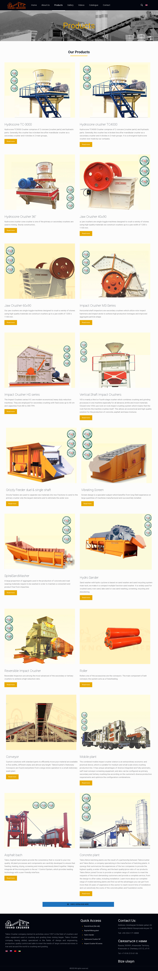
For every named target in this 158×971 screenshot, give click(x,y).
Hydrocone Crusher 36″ (92, 939)
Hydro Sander (89, 935)
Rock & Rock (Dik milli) (92, 926)
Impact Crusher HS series (93, 943)
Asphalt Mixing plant (91, 930)
